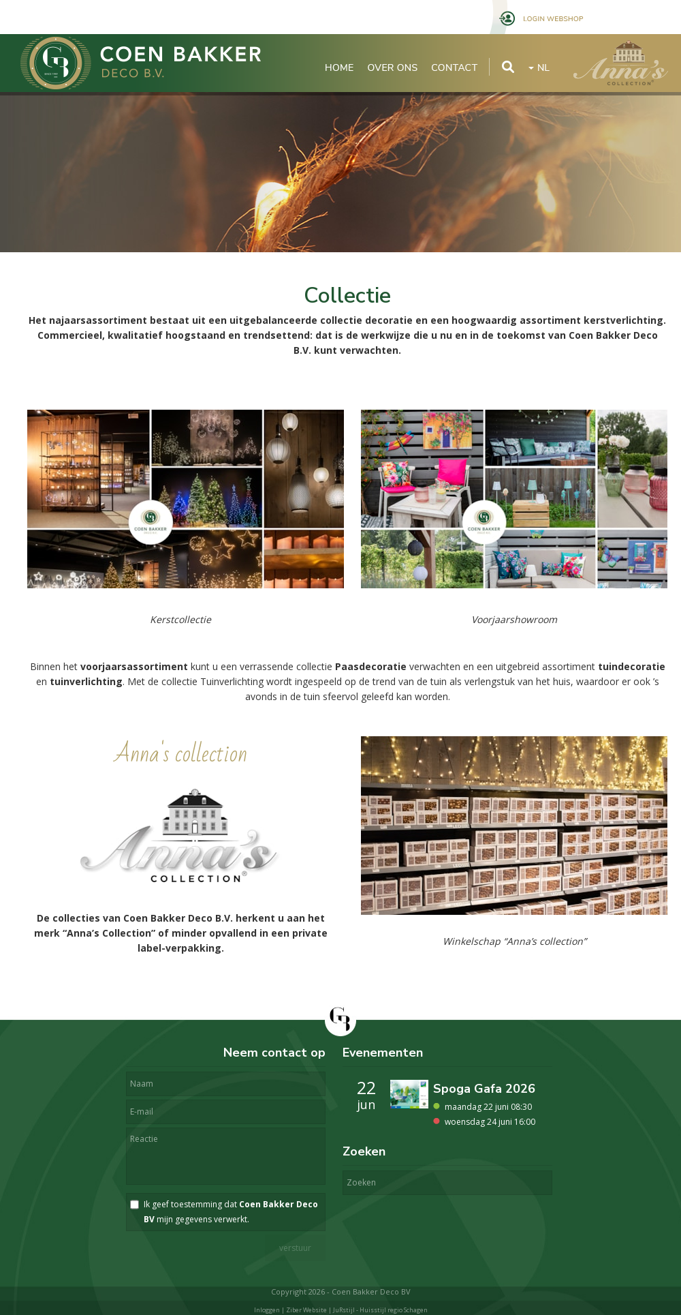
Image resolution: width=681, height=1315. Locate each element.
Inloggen (267, 1309)
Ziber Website (306, 1309)
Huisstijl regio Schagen (394, 1309)
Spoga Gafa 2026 (484, 1088)
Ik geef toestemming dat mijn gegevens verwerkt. (231, 1211)
